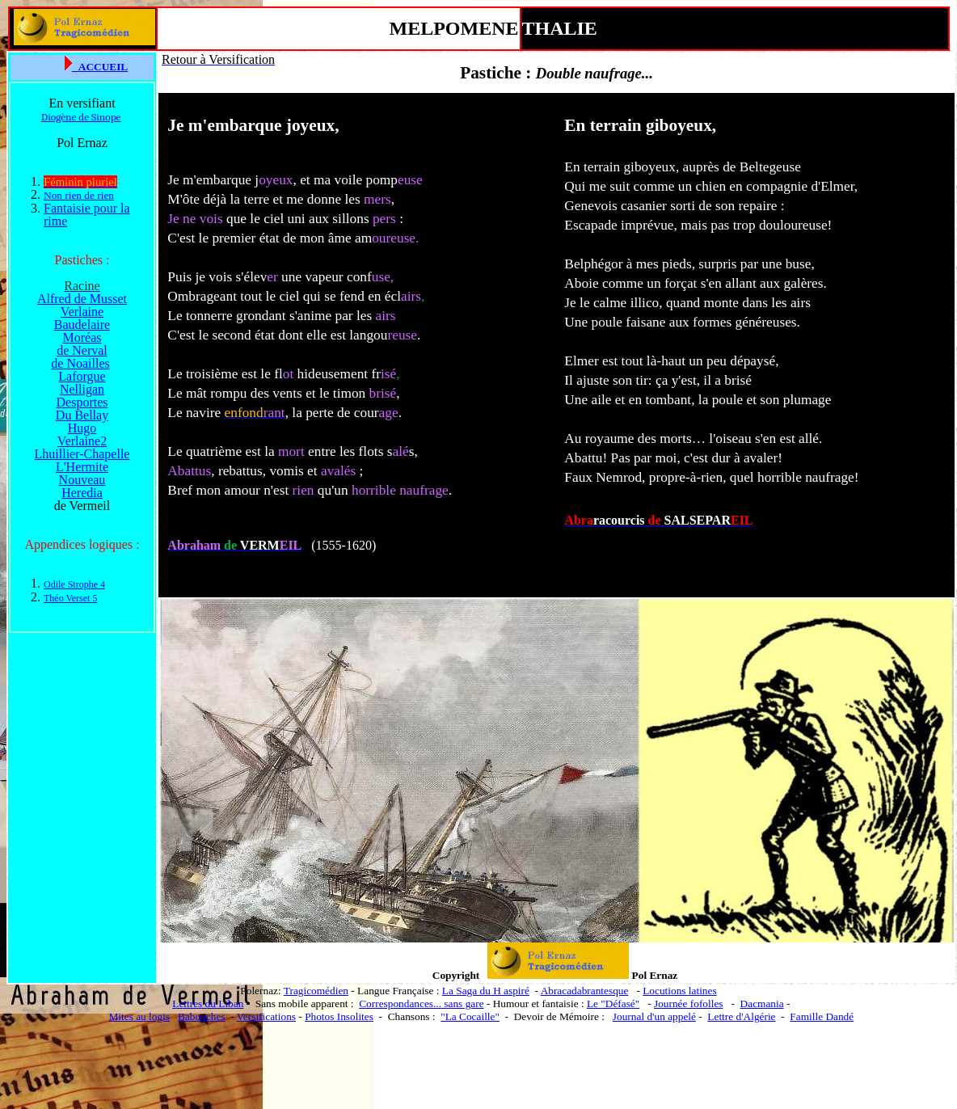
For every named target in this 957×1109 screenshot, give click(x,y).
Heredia (82, 493)
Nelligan (82, 389)
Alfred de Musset (82, 299)
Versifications (266, 1016)
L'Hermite (82, 467)
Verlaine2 (82, 441)
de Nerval (82, 350)
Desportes (82, 402)
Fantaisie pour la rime (87, 214)
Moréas (82, 337)
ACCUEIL (103, 67)
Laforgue (81, 376)
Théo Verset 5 (70, 598)
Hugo (82, 428)
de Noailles (80, 363)
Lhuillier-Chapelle (82, 454)
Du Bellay (82, 415)
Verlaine (82, 311)
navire (203, 412)
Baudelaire (82, 324)
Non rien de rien (79, 195)
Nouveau (82, 480)
